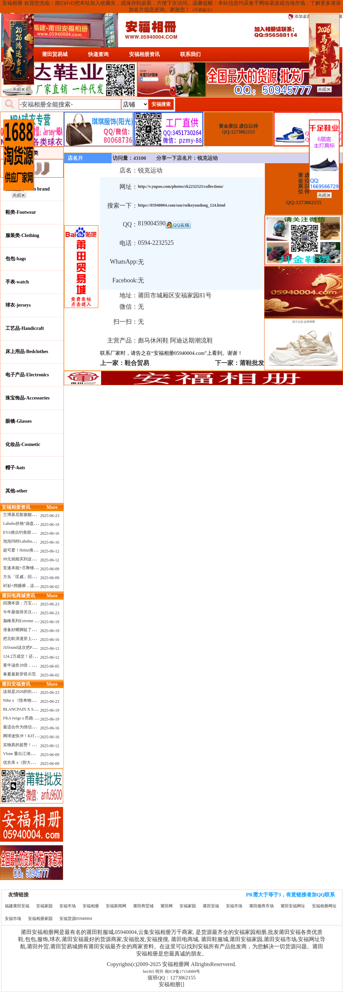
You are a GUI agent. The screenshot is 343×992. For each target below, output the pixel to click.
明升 (159, 971)
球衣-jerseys (18, 305)
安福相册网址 (324, 906)
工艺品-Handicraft (24, 328)
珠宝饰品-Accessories (27, 398)
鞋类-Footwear (20, 212)
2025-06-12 (49, 551)
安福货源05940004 (75, 918)
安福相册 (91, 906)
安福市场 (67, 906)
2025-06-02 (49, 586)
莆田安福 (211, 906)
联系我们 (190, 54)
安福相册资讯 (144, 54)
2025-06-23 (49, 515)
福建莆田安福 (17, 906)
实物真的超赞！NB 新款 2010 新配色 (36, 744)
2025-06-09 (49, 569)
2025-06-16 (49, 533)
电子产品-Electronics (27, 374)
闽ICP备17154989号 (182, 971)
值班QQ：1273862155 (171, 977)
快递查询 (98, 54)
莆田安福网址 (293, 906)
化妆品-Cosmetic (22, 444)
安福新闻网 (116, 906)
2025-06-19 (49, 524)
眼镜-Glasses (18, 421)
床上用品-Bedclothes (26, 351)
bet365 (148, 971)
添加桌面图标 (303, 16)
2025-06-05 (49, 666)
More (51, 507)
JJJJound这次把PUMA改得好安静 (32, 647)
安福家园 (44, 906)
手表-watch (17, 281)
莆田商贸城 (143, 906)
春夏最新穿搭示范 (19, 674)
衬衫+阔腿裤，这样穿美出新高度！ (35, 585)
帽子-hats (15, 467)
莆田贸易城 (55, 54)
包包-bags (15, 258)
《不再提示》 (202, 10)
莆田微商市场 (261, 906)
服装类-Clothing (22, 235)
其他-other (16, 490)
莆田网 (166, 906)
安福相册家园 (40, 918)
